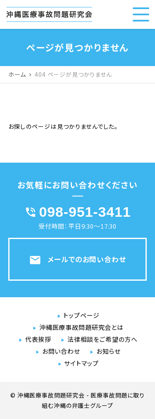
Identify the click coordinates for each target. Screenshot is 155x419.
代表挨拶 (38, 339)
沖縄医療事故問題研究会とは (81, 327)
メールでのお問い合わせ (77, 260)
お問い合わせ (61, 351)
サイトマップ (81, 363)
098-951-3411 (85, 212)
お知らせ (108, 351)
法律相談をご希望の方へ (102, 339)
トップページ (81, 315)
